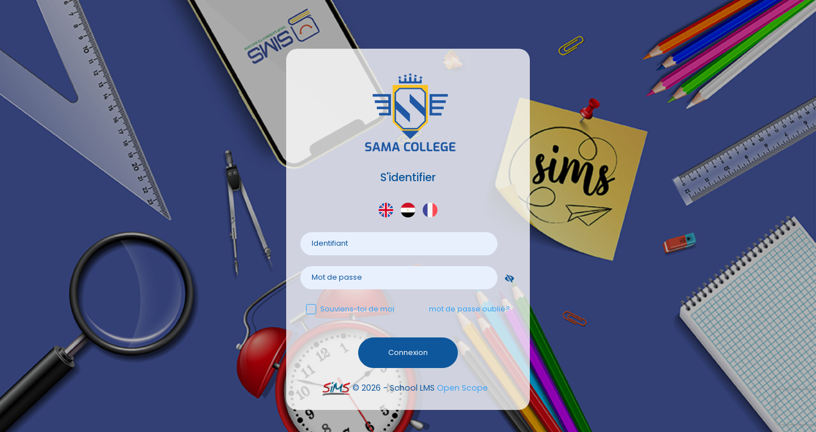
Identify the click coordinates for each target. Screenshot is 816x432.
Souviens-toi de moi (350, 308)
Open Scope (462, 387)
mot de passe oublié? (469, 308)
